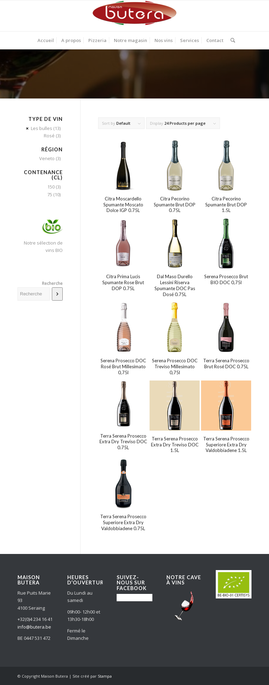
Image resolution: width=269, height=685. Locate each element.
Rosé (49, 135)
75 (49, 194)
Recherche (52, 283)
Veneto (47, 158)
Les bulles (41, 128)
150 (51, 187)
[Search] (231, 40)
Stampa (105, 676)
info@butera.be (34, 627)
